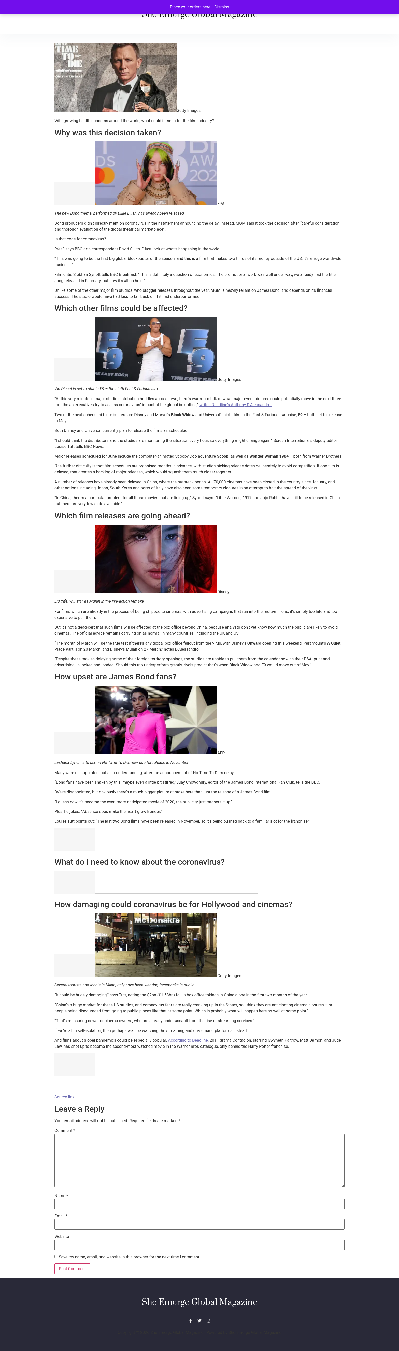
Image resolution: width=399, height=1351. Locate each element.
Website (61, 1236)
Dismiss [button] (222, 7)
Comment (64, 1131)
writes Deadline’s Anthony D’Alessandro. (236, 404)
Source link (64, 1097)
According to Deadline (188, 1040)
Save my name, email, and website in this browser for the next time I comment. (130, 1257)
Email (60, 1216)
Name (61, 1196)
